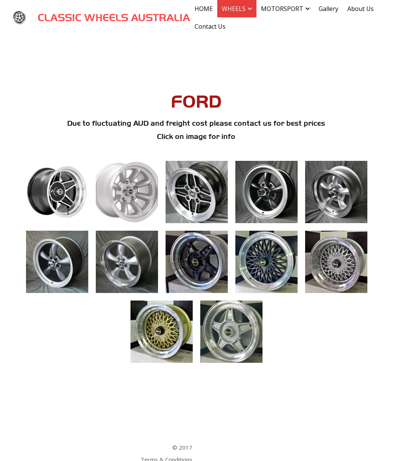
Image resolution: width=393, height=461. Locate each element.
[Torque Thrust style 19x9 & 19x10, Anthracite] (57, 262)
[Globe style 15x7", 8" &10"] (57, 192)
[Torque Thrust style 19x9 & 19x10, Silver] (127, 262)
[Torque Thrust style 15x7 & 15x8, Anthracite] (266, 192)
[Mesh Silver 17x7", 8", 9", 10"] (336, 262)
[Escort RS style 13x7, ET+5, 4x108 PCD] (197, 192)
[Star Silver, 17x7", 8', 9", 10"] (231, 332)
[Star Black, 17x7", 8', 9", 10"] (197, 262)
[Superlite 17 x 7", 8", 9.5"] (127, 192)
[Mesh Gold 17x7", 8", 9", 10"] (161, 332)
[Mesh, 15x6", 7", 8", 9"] (266, 262)
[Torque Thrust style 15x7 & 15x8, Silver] (336, 192)
